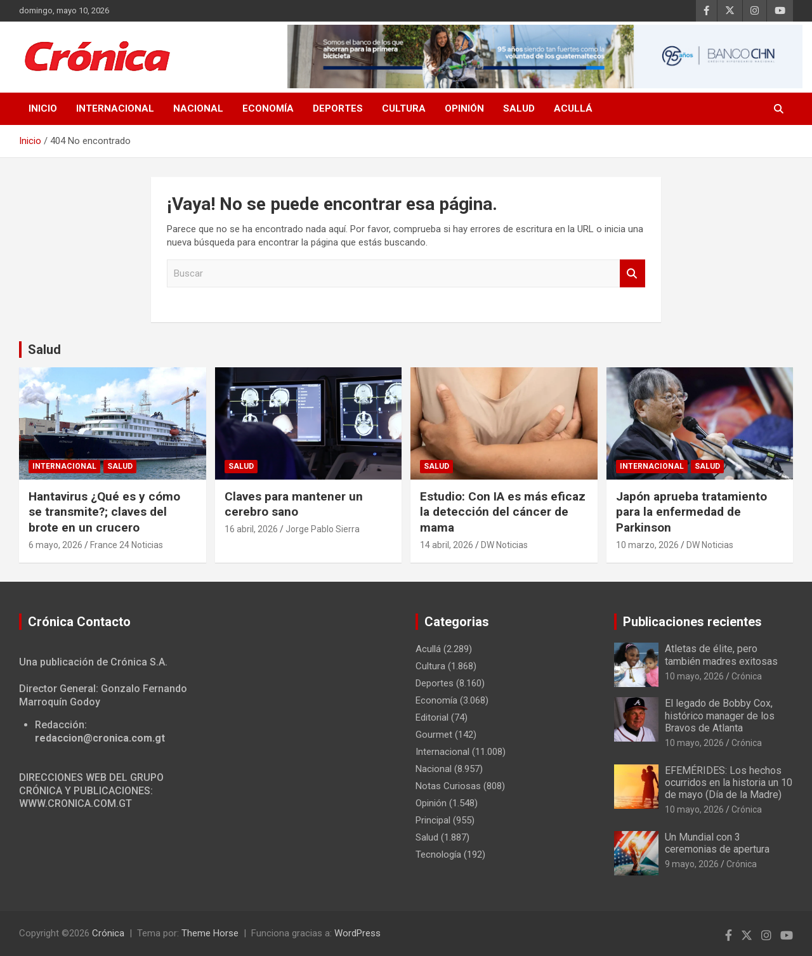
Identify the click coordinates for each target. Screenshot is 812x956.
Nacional (198, 108)
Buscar (632, 273)
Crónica (746, 676)
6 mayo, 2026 (55, 545)
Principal (433, 820)
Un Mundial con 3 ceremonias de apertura (717, 843)
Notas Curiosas (448, 786)
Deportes (338, 108)
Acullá (573, 108)
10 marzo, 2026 (647, 545)
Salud (519, 108)
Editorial (432, 717)
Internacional (115, 108)
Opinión (464, 108)
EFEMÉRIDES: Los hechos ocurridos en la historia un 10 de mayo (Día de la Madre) (728, 782)
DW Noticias (504, 545)
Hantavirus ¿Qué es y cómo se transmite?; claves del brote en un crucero (104, 512)
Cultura (404, 108)
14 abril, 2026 (446, 545)
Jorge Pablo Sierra (322, 529)
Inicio (43, 108)
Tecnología (438, 854)
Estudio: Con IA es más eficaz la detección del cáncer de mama (503, 512)
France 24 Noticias (126, 545)
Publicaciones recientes (692, 621)
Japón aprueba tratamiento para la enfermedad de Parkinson (691, 512)
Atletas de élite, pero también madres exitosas (721, 655)
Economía (268, 108)
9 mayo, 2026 (692, 864)
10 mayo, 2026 (694, 676)
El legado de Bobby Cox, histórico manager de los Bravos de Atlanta (720, 715)
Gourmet (434, 734)
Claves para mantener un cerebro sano (294, 504)
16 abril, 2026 (251, 529)
